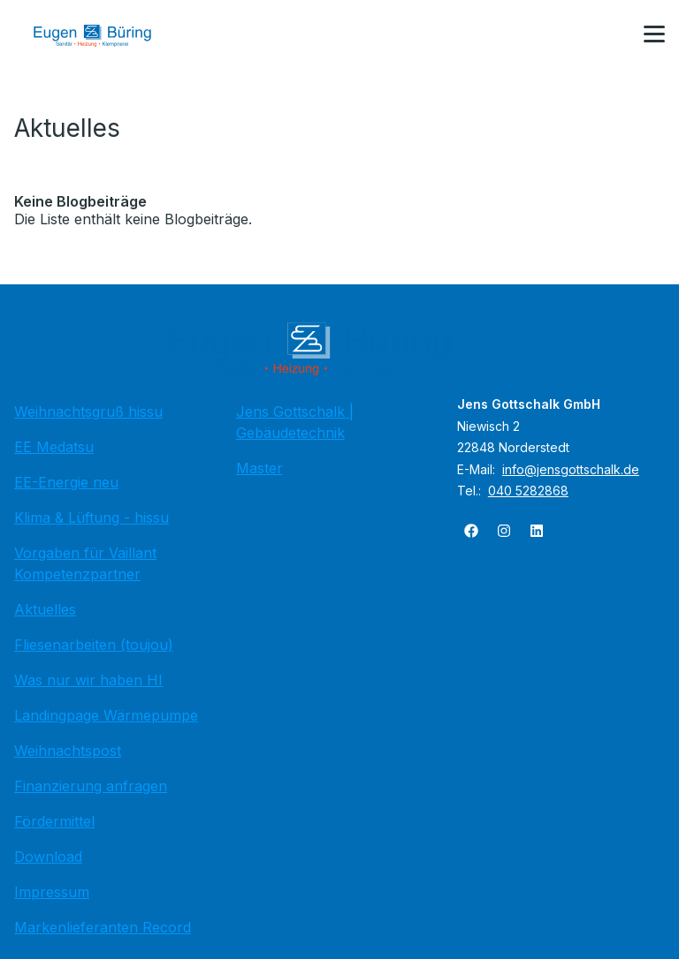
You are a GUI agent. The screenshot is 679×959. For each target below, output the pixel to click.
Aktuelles (45, 609)
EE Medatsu (54, 447)
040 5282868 (528, 490)
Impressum (51, 892)
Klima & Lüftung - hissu (91, 517)
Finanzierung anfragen (90, 786)
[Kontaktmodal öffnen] (611, 35)
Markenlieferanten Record (102, 927)
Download (48, 856)
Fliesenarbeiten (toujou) (93, 644)
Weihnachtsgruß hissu (88, 411)
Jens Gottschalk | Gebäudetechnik (295, 422)
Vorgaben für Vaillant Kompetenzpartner (85, 563)
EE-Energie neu (66, 482)
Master (259, 468)
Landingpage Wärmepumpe (106, 715)
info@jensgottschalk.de (570, 469)
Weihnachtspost (67, 750)
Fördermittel (54, 821)
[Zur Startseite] (105, 35)
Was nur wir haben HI (88, 680)
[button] (654, 34)
